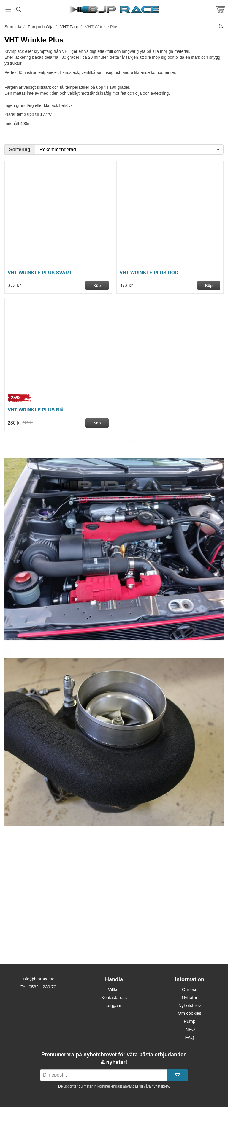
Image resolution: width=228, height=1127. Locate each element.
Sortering (19, 149)
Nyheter (189, 997)
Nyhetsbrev (189, 1005)
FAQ (189, 1037)
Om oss (189, 989)
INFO (189, 1029)
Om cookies (189, 1013)
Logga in (114, 1005)
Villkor (114, 989)
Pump (189, 1021)
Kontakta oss (114, 997)
